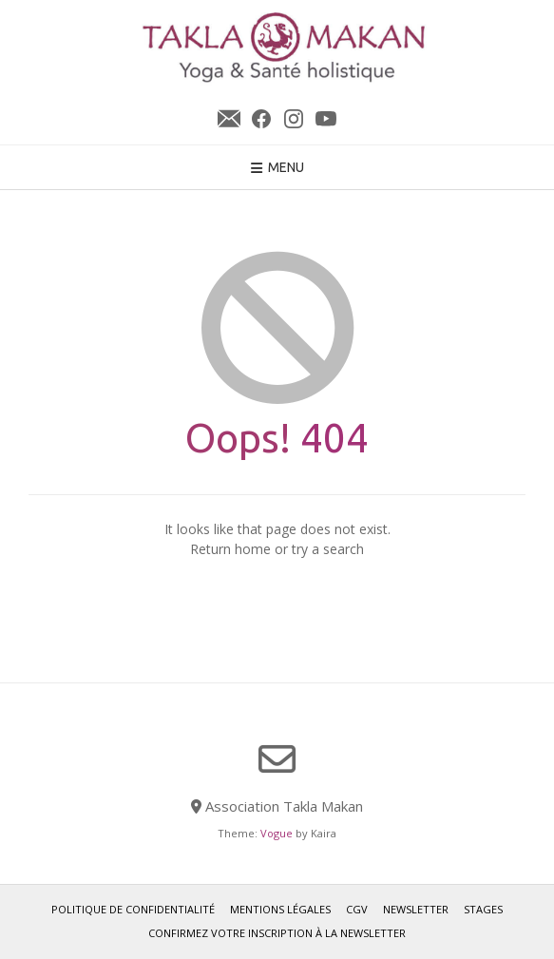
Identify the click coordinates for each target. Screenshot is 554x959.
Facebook (261, 118)
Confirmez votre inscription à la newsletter (277, 933)
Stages (483, 909)
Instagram (293, 118)
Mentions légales (280, 909)
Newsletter (229, 118)
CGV (357, 909)
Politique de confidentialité (133, 909)
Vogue (276, 833)
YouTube (326, 118)
